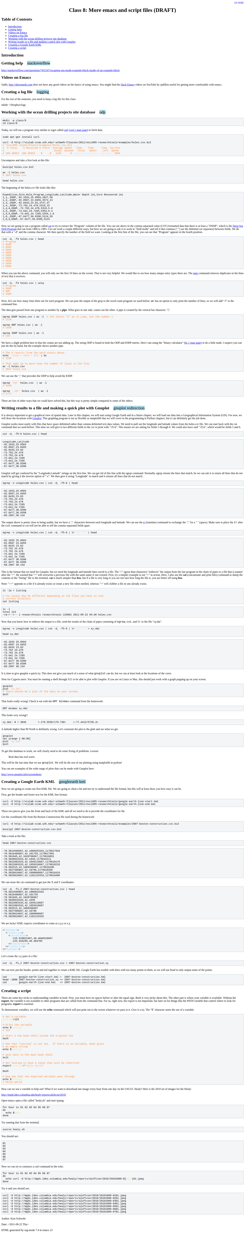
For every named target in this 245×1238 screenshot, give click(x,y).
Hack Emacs (127, 84)
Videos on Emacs (17, 32)
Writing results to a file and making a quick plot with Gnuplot (41, 41)
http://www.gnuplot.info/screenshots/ (21, 777)
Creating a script (17, 47)
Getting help (15, 29)
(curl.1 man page (78, 130)
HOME (241, 2)
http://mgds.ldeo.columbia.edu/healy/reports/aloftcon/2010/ (33, 1098)
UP (235, 2)
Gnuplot (36, 418)
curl (66, 130)
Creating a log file (18, 35)
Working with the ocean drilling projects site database (37, 38)
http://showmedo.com (20, 84)
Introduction (15, 26)
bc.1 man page (193, 343)
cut (50, 225)
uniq (195, 273)
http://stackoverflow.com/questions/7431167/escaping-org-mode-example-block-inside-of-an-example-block (60, 70)
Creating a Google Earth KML (25, 44)
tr (144, 523)
